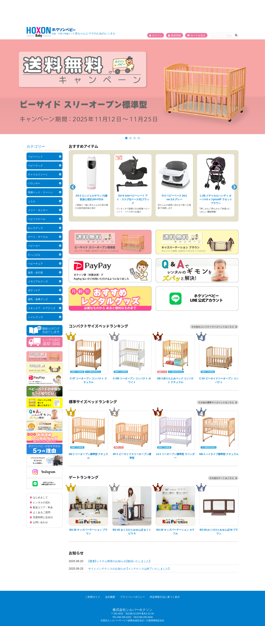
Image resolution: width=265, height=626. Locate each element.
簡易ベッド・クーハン (40, 167)
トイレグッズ (35, 292)
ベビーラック (35, 140)
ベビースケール (36, 194)
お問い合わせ (40, 497)
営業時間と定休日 (43, 492)
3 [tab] (134, 113)
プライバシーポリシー (133, 572)
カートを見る (196, 10)
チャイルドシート (38, 149)
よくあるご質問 (41, 487)
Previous (72, 161)
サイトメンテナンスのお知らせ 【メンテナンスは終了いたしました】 (132, 543)
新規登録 (174, 10)
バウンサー (34, 158)
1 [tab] (126, 113)
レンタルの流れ (41, 477)
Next (234, 161)
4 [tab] (139, 113)
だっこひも (34, 230)
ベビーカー (34, 221)
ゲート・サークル (38, 212)
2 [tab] (130, 113)
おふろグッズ (35, 203)
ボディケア (34, 265)
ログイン (155, 10)
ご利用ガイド (90, 572)
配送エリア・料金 (43, 482)
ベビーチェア (35, 238)
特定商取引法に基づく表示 (167, 572)
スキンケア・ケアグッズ (41, 283)
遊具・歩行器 (35, 247)
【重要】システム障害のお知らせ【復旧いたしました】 (121, 536)
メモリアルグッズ (38, 256)
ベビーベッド (35, 131)
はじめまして (40, 472)
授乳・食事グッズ (38, 274)
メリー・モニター (38, 185)
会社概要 (109, 572)
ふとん (31, 176)
